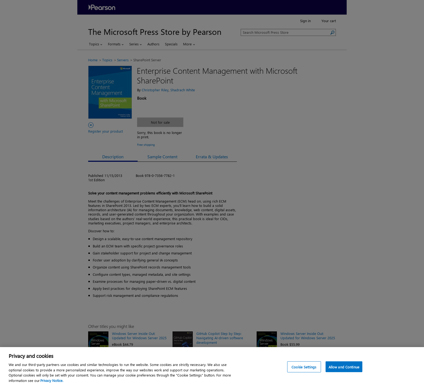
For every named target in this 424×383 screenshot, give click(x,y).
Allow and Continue (344, 372)
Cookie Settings (304, 372)
